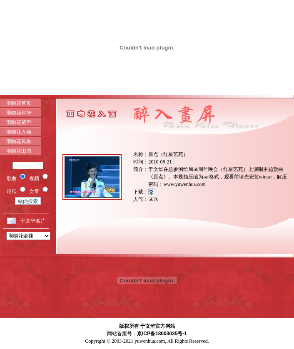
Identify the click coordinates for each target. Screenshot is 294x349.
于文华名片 (32, 221)
